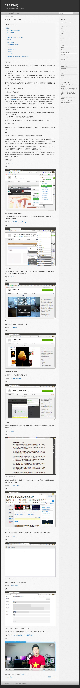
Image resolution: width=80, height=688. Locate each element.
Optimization (63, 78)
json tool (9, 51)
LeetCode (62, 45)
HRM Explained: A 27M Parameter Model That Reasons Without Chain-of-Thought (69, 89)
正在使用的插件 (10, 32)
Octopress (25, 683)
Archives (17, 13)
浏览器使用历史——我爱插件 (13, 30)
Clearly (9, 47)
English (62, 47)
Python (62, 33)
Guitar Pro (63, 54)
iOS (61, 35)
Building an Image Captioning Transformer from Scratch (67, 101)
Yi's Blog (11, 5)
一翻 (8, 35)
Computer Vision (64, 66)
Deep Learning (63, 68)
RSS (74, 13)
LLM (61, 61)
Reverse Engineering (65, 52)
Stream (11, 13)
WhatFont (10, 40)
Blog (6, 13)
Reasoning (63, 73)
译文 (62, 40)
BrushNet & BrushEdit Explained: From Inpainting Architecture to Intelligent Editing (68, 93)
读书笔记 (62, 38)
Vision (62, 63)
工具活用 (22, 674)
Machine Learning (64, 56)
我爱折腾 (8, 28)
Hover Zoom (10, 42)
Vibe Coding (63, 49)
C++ (61, 42)
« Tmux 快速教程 (8, 677)
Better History (11, 54)
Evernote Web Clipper (12, 44)
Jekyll (20, 683)
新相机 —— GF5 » (52, 677)
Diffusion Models (64, 71)
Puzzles (62, 75)
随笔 (62, 28)
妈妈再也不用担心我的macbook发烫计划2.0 (18, 56)
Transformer (63, 59)
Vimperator (13, 99)
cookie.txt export (11, 49)
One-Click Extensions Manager (15, 37)
